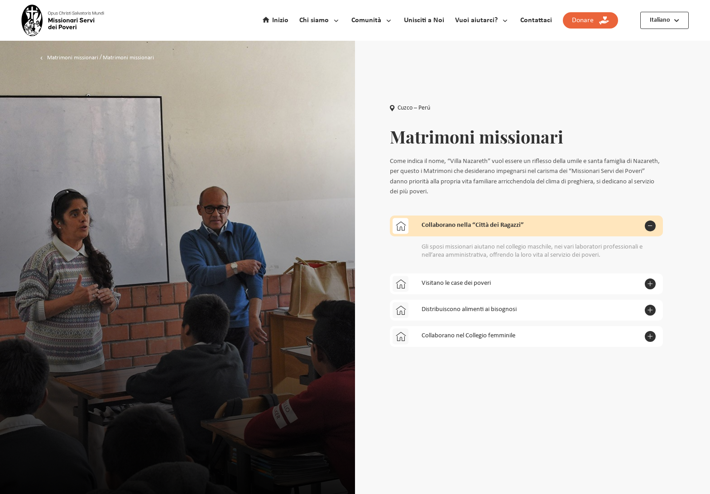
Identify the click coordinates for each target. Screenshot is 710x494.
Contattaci (536, 20)
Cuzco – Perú (410, 108)
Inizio (280, 20)
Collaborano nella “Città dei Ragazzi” (458, 226)
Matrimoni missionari (72, 58)
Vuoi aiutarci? (476, 20)
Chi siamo (314, 20)
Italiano (660, 20)
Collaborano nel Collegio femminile (454, 336)
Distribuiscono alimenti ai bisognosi (455, 310)
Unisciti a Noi (424, 20)
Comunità (366, 20)
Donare (590, 20)
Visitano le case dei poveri (442, 284)
